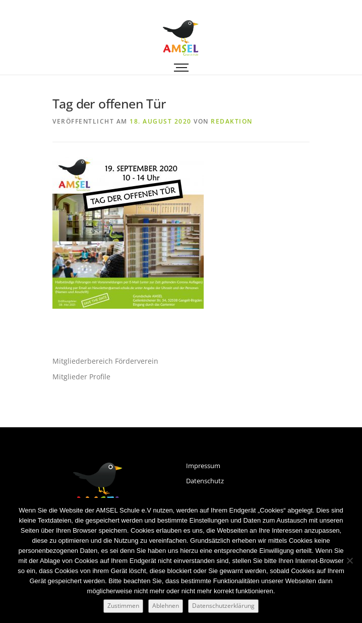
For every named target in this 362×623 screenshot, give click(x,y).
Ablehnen (165, 605)
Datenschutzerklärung (223, 605)
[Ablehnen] (349, 560)
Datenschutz (205, 480)
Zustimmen (123, 605)
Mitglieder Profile (81, 376)
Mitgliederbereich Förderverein (105, 361)
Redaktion (232, 121)
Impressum (203, 465)
